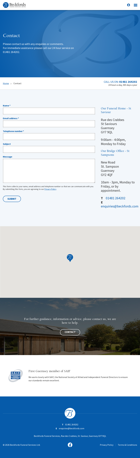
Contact (70, 332)
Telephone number (13, 131)
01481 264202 (128, 81)
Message (7, 156)
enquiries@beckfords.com (119, 206)
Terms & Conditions (127, 444)
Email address (11, 118)
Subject (7, 143)
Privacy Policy (50, 189)
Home (6, 83)
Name (6, 105)
